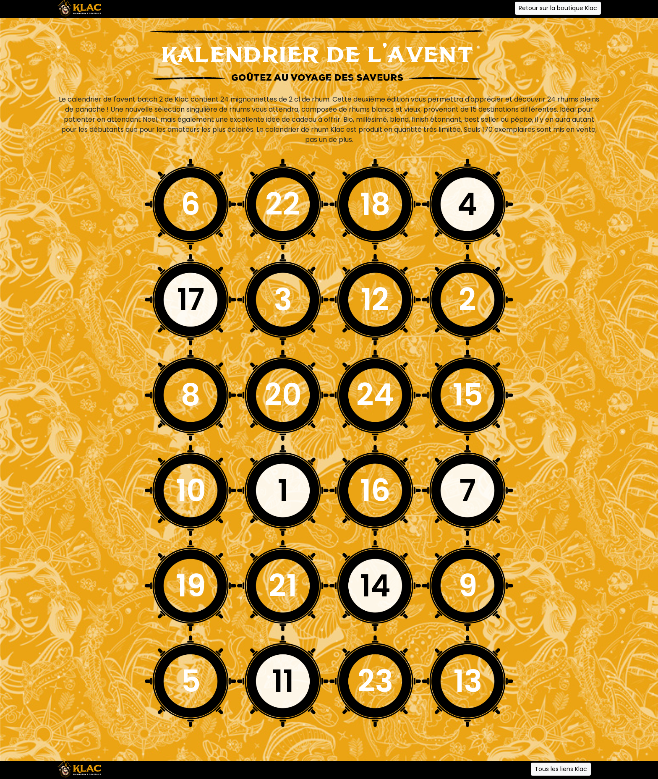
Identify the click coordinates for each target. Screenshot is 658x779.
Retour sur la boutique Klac (558, 8)
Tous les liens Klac (561, 769)
